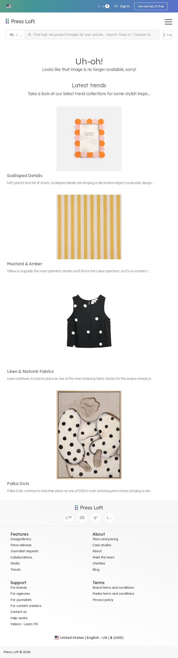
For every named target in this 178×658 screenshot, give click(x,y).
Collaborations (21, 557)
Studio (15, 563)
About (97, 551)
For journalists (21, 600)
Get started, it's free (151, 6)
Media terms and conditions (113, 594)
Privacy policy (102, 600)
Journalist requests (24, 551)
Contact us (18, 612)
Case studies (101, 545)
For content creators (25, 606)
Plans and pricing (105, 539)
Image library (20, 539)
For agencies (20, 594)
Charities (98, 563)
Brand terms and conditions (113, 588)
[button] (8, 6)
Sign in (122, 6)
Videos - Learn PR (24, 624)
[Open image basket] (167, 34)
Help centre (19, 618)
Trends (15, 569)
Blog (95, 569)
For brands (18, 588)
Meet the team (103, 557)
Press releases (21, 545)
